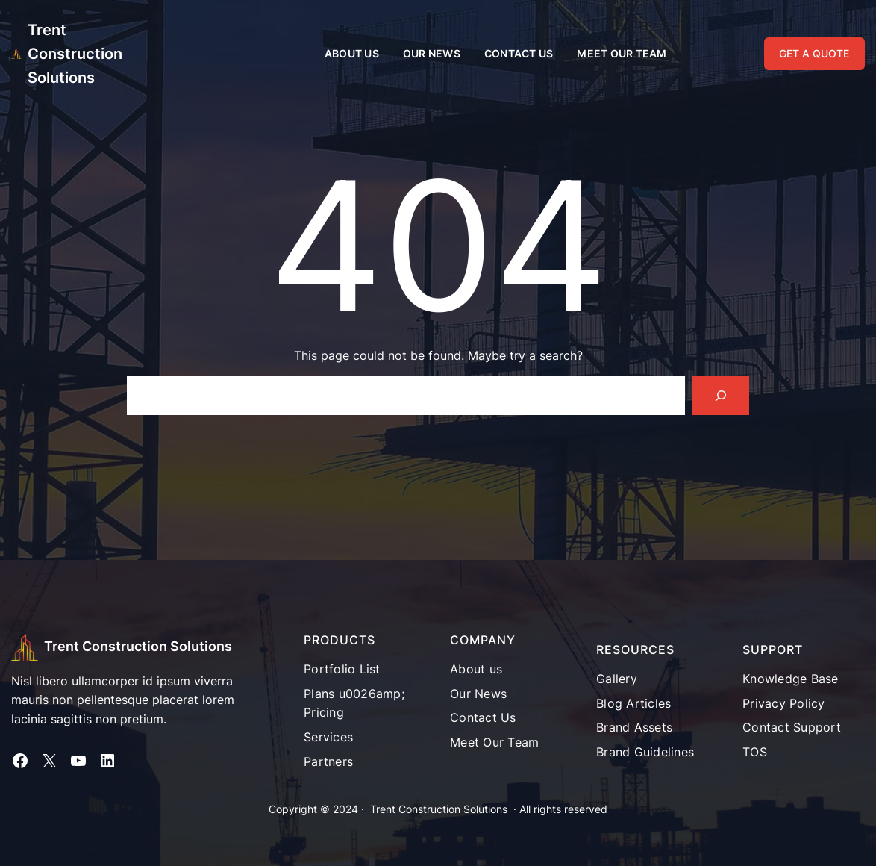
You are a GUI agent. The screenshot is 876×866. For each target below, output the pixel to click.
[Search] (720, 395)
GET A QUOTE (814, 53)
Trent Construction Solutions (75, 54)
